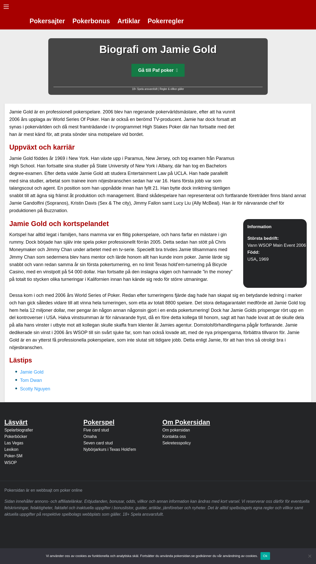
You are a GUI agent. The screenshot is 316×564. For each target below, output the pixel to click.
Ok (265, 556)
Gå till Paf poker (158, 70)
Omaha (90, 436)
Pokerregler (166, 21)
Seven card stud (98, 443)
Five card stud (96, 430)
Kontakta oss (174, 436)
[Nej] (309, 556)
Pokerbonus (91, 21)
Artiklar (128, 21)
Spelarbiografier (18, 430)
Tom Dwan (31, 380)
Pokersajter (47, 21)
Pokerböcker (15, 436)
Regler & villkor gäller (172, 89)
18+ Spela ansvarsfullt (144, 89)
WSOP (10, 462)
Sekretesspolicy (176, 443)
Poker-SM (13, 456)
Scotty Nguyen (35, 388)
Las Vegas (13, 443)
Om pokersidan (176, 430)
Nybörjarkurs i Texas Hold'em (109, 449)
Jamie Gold (32, 372)
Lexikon (11, 449)
